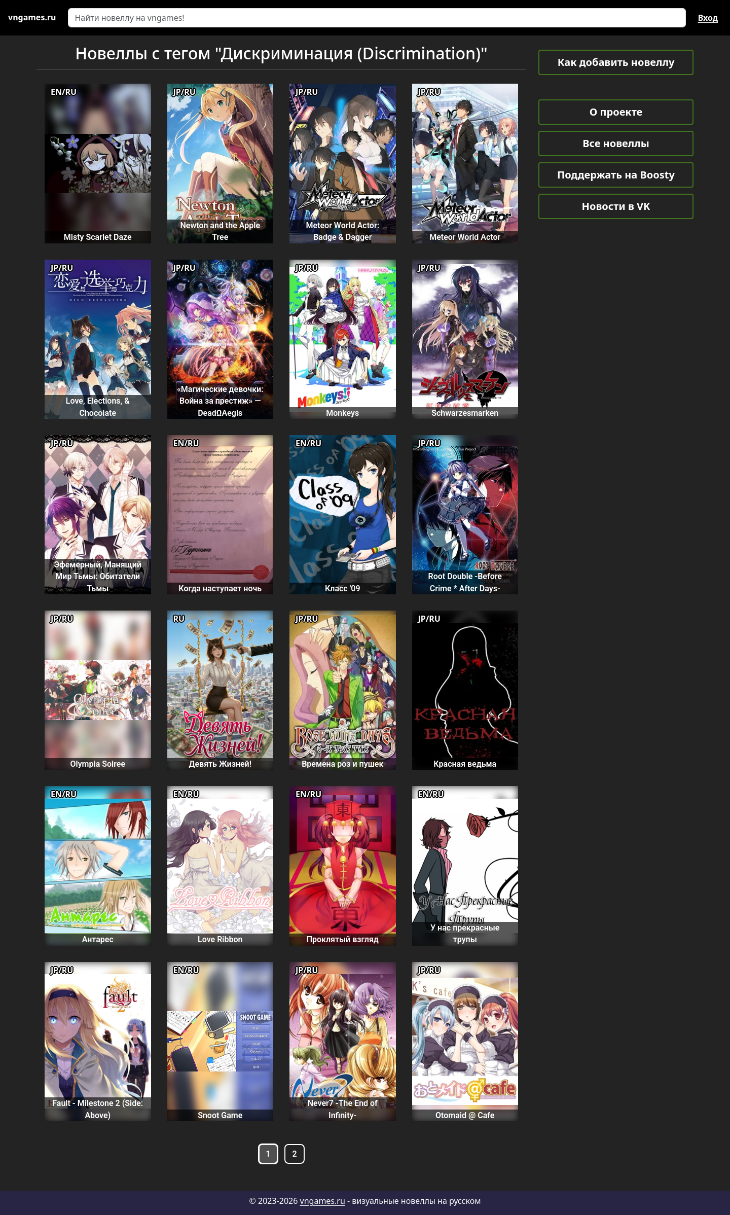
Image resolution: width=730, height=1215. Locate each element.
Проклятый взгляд (343, 939)
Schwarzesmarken (464, 413)
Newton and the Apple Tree (220, 231)
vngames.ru (322, 1200)
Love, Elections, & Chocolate (98, 406)
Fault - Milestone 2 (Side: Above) (97, 1109)
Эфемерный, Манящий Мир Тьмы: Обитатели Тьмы (97, 576)
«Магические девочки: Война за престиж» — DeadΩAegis (220, 401)
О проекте (616, 112)
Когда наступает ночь (220, 588)
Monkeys (342, 413)
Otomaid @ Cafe (464, 1115)
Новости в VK (616, 206)
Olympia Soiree (97, 764)
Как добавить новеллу (616, 62)
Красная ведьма (464, 764)
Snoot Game (220, 1115)
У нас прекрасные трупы (464, 933)
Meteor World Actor (464, 237)
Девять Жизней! (220, 764)
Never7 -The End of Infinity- (343, 1109)
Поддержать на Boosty (616, 175)
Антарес (98, 939)
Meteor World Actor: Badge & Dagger (342, 231)
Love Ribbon (220, 939)
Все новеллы (615, 143)
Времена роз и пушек (342, 764)
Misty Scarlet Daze (98, 237)
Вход (708, 17)
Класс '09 (342, 588)
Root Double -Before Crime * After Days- (465, 582)
